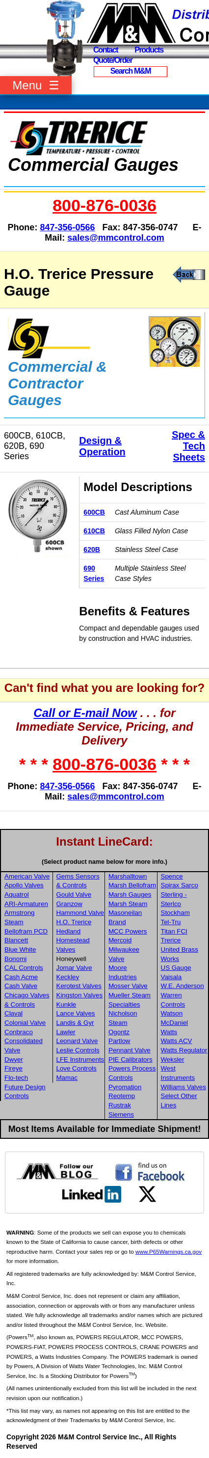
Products (148, 50)
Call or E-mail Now (85, 712)
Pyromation (124, 1087)
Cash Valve (20, 986)
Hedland (68, 931)
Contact (105, 50)
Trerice (171, 940)
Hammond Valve (80, 912)
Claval (13, 1013)
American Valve (27, 876)
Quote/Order (112, 60)
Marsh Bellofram (132, 885)
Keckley (67, 977)
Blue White (20, 949)
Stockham (175, 912)
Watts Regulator (184, 1050)
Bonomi (15, 959)
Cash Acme (21, 977)
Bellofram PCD (26, 931)
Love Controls (76, 1068)
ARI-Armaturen (26, 904)
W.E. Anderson (182, 986)
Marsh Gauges (129, 894)
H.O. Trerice (74, 922)
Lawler (66, 1032)
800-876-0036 (104, 205)
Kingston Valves (79, 995)
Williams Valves (183, 1087)
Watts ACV (176, 1041)
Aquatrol (16, 894)
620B (91, 549)
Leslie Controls (78, 1050)
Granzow (69, 904)
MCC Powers (127, 931)
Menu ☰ (35, 85)
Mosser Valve (128, 986)
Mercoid (119, 940)
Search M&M (130, 71)
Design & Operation (102, 446)
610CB (94, 531)
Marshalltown (127, 876)
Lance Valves (75, 1013)
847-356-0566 (67, 227)
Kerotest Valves (79, 986)
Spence (172, 876)
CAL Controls (23, 967)
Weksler (172, 1059)
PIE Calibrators (130, 1059)
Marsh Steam (127, 904)
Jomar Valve (74, 967)
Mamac (67, 1077)
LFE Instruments (80, 1059)
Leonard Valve (77, 1041)
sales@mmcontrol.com (115, 238)
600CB (94, 512)
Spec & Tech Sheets (188, 446)
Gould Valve (74, 894)
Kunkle (66, 1004)
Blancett (16, 940)
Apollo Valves (24, 885)
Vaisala (171, 977)
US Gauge (176, 967)
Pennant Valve (129, 1050)
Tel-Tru (171, 922)
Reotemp (121, 1096)
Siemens (121, 1114)
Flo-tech (16, 1077)
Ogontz (119, 1032)
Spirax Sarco (179, 885)
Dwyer (13, 1059)
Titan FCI (174, 931)
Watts (169, 1032)
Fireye (13, 1068)
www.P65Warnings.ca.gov (168, 1251)
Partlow (119, 1041)
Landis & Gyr (75, 1022)
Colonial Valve (25, 1022)
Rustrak (119, 1105)
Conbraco (18, 1032)
